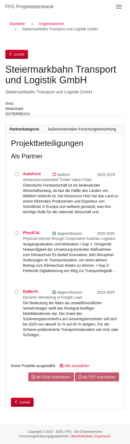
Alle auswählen (75, 366)
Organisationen (51, 24)
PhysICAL (31, 233)
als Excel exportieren (51, 377)
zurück (17, 54)
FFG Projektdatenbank (29, 6)
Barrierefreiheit (81, 436)
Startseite (17, 24)
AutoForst (32, 174)
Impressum (103, 436)
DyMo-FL (31, 291)
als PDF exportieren (97, 377)
